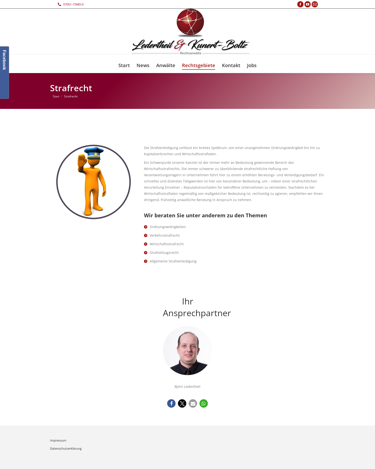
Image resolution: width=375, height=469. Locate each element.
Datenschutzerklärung (66, 448)
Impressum (58, 440)
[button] (171, 403)
